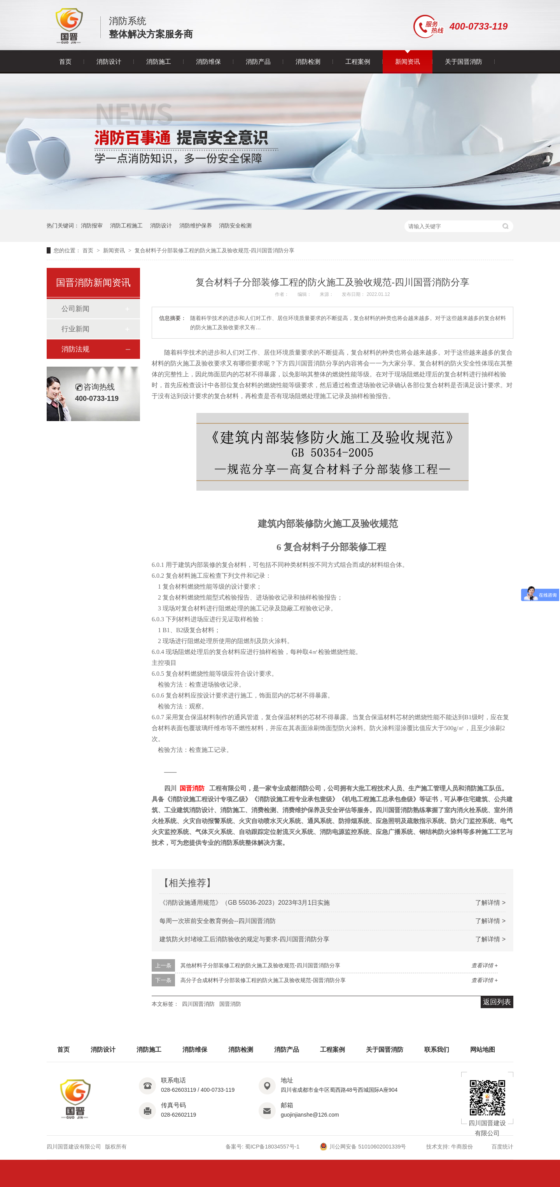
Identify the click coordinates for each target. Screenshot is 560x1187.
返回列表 (497, 1002)
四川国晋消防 (198, 1004)
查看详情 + (484, 965)
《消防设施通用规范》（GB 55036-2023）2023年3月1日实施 (244, 902)
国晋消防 (192, 788)
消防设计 (108, 61)
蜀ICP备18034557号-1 (272, 1146)
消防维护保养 (195, 225)
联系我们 (436, 1049)
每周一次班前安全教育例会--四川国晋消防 (217, 921)
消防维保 (208, 61)
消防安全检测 (235, 225)
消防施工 (158, 61)
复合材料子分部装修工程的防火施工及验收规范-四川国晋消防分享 (214, 250)
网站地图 (482, 1049)
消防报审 (92, 225)
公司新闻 (75, 309)
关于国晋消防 (463, 61)
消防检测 (308, 61)
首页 (65, 61)
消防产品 (258, 61)
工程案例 (357, 61)
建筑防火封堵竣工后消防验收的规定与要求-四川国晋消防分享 (244, 939)
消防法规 (75, 349)
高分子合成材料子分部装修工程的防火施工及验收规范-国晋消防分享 (263, 980)
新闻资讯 (407, 61)
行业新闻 (75, 329)
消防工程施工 (126, 225)
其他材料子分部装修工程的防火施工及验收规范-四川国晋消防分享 (260, 965)
